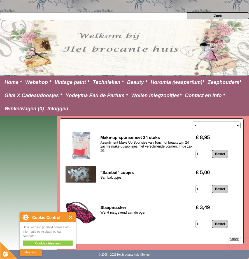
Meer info (30, 252)
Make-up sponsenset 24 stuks (130, 137)
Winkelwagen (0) (24, 108)
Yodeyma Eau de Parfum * (97, 95)
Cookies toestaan (47, 243)
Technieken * (108, 82)
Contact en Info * (205, 95)
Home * (13, 82)
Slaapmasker (113, 207)
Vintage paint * (72, 82)
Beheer (145, 254)
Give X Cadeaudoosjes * (33, 95)
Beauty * (137, 82)
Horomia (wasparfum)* (177, 82)
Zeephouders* (224, 82)
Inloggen (57, 108)
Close (71, 217)
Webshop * (38, 82)
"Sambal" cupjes (117, 172)
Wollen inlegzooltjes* (156, 95)
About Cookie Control (25, 217)
